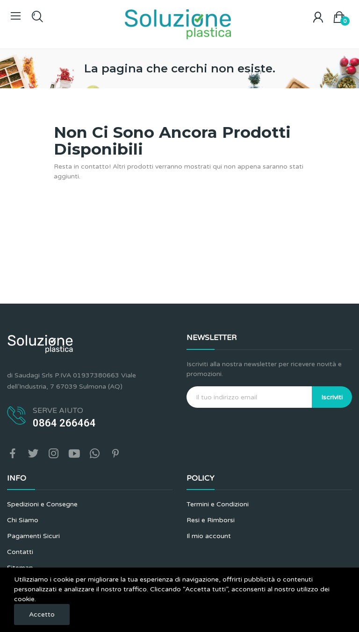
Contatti (20, 552)
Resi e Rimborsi (211, 520)
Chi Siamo (22, 520)
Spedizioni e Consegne (42, 504)
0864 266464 (64, 423)
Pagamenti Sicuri (33, 536)
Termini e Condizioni (218, 504)
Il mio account (209, 536)
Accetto (42, 614)
